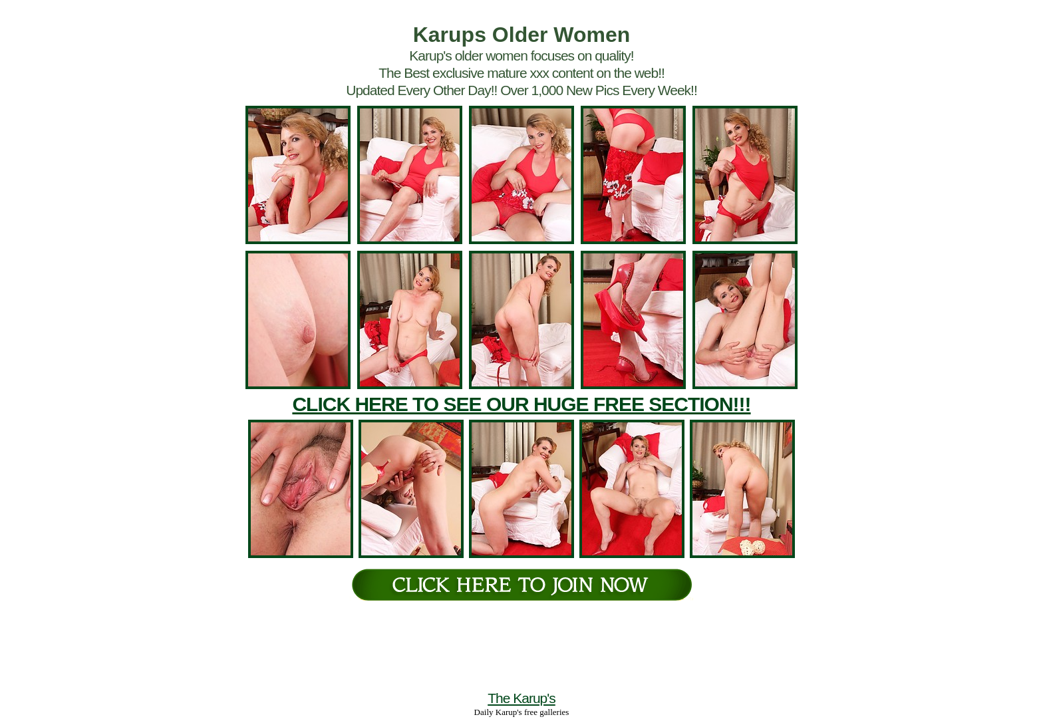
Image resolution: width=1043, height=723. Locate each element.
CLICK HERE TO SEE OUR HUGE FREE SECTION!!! (521, 404)
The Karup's (521, 698)
